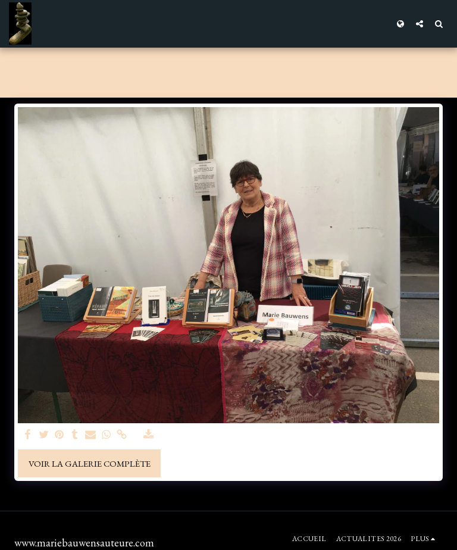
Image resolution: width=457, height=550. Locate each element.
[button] (419, 23)
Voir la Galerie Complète (90, 463)
